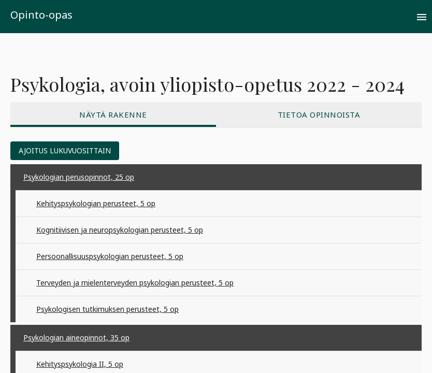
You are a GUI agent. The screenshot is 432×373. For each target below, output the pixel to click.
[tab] (113, 114)
